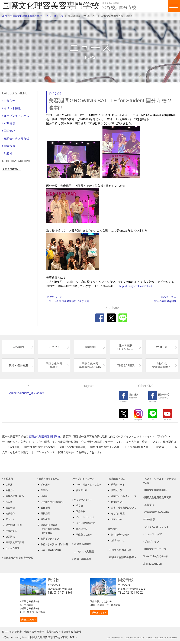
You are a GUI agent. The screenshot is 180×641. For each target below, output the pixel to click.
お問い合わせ (118, 540)
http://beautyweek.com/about (135, 286)
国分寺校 (10, 507)
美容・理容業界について (123, 507)
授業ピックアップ (50, 538)
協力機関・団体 (14, 525)
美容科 (44, 490)
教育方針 (10, 490)
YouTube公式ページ (155, 556)
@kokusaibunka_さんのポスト (28, 393)
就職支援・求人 (116, 478)
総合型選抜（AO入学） (156, 512)
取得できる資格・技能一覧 (54, 544)
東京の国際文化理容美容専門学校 (22, 16)
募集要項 (148, 504)
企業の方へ (117, 519)
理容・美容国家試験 (51, 550)
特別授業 (45, 519)
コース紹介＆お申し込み (88, 484)
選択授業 (45, 513)
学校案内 (7, 478)
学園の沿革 (11, 531)
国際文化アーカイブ (154, 549)
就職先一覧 (117, 490)
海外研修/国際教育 (85, 523)
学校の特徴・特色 (15, 496)
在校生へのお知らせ (119, 550)
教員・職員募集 (81, 558)
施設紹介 (10, 513)
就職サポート (118, 484)
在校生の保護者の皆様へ (122, 557)
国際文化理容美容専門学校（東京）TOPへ (53, 637)
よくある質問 (12, 548)
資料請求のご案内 (120, 534)
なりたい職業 (118, 513)
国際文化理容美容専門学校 (44, 436)
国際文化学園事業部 (154, 490)
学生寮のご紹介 (84, 534)
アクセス (10, 519)
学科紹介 (45, 484)
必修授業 (45, 507)
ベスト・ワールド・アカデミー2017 (159, 480)
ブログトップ (151, 541)
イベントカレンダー (86, 517)
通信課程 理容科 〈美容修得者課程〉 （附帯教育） (51, 529)
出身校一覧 (81, 528)
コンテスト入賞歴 (83, 551)
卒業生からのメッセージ (123, 496)
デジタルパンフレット (156, 527)
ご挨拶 (9, 484)
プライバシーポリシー (14, 637)
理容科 (44, 496)
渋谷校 (9, 502)
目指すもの (117, 502)
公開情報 (10, 536)
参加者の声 (81, 490)
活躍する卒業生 (81, 544)
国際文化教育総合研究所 (157, 497)
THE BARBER (152, 563)
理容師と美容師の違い (52, 502)
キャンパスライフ (82, 499)
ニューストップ (55, 16)
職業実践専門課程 (15, 542)
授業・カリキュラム (48, 478)
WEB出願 (149, 519)
